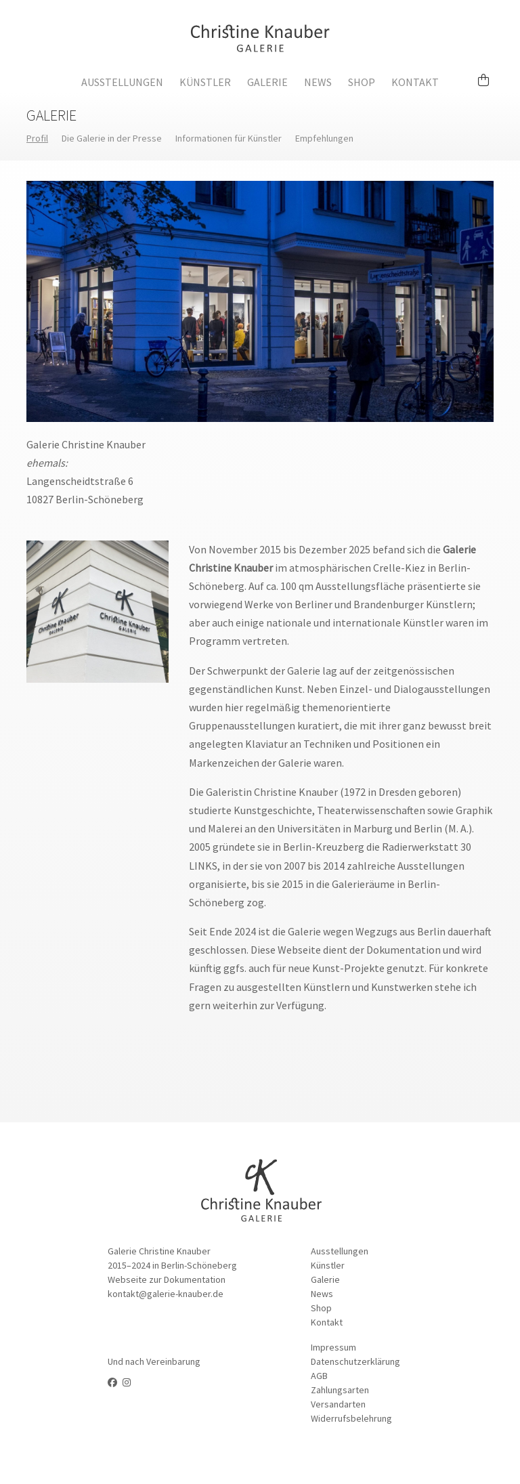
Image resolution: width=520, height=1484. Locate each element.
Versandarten (338, 1404)
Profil (37, 138)
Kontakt (415, 82)
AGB (319, 1376)
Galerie (267, 82)
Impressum (333, 1347)
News (318, 82)
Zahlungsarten (340, 1390)
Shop (361, 82)
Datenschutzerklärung (355, 1361)
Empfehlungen (324, 138)
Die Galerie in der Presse (112, 138)
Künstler (205, 82)
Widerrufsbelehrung (351, 1418)
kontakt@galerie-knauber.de (165, 1294)
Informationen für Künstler (228, 138)
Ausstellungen (122, 82)
